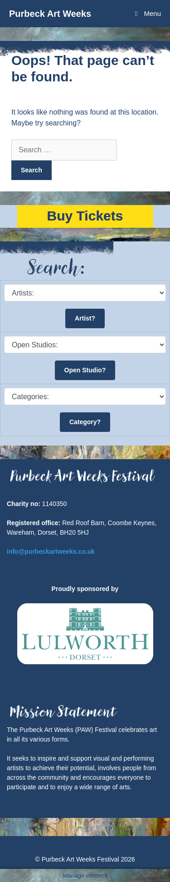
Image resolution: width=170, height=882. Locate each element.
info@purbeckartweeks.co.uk (51, 551)
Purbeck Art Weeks (50, 14)
